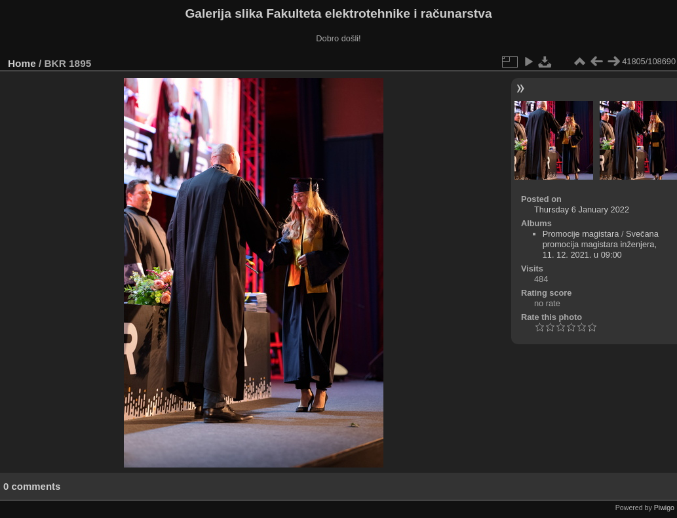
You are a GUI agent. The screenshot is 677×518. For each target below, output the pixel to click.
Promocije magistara (581, 234)
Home (22, 63)
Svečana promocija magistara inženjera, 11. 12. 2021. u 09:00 (601, 244)
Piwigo (664, 507)
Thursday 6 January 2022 (581, 209)
